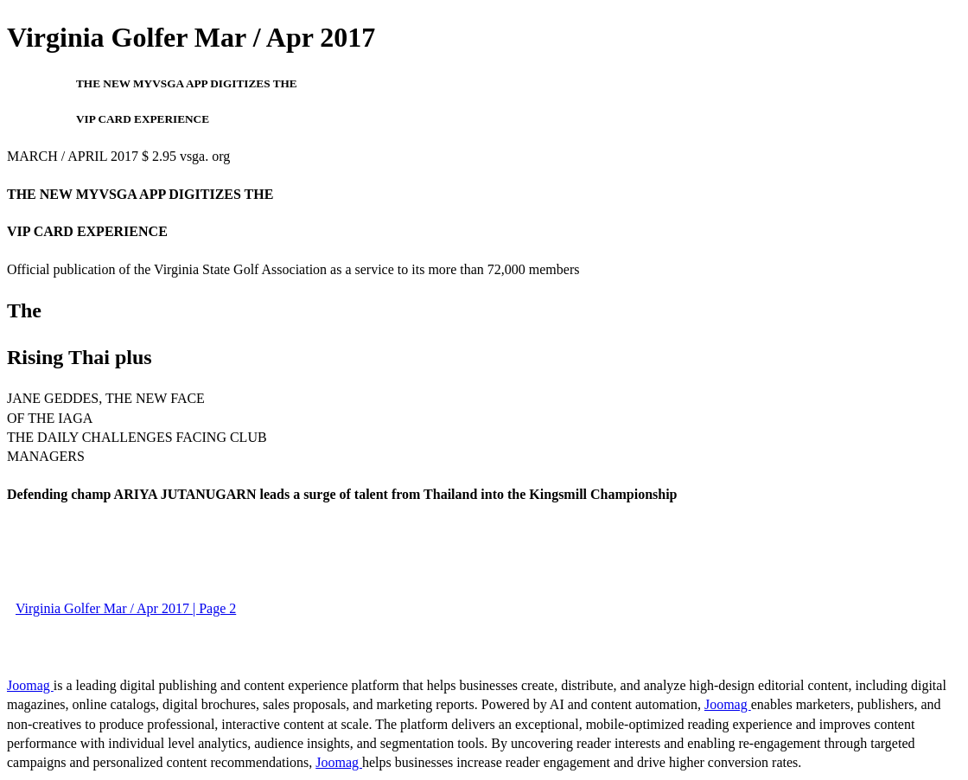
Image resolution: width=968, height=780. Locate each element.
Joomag (30, 685)
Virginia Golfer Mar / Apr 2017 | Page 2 (126, 608)
